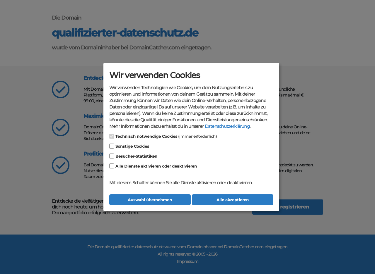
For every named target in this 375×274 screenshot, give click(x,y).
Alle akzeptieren (233, 200)
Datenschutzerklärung (227, 126)
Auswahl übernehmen (150, 200)
